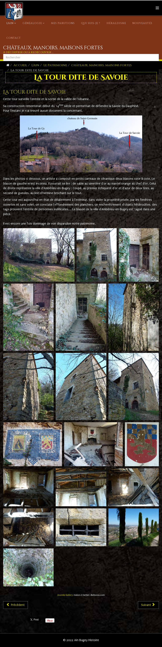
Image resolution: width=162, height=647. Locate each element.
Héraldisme (116, 23)
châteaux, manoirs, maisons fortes (101, 65)
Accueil (20, 65)
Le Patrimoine (55, 65)
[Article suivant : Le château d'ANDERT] (148, 605)
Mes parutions (63, 23)
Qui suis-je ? (90, 23)
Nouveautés (142, 23)
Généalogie (32, 23)
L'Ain (10, 23)
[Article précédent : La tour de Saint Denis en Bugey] (15, 605)
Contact (13, 38)
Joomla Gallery (65, 595)
